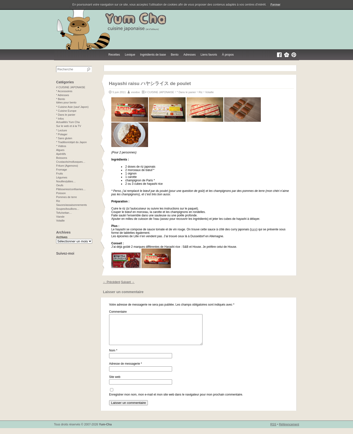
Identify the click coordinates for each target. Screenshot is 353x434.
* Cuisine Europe (66, 110)
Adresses (189, 54)
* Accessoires (64, 91)
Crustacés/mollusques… (70, 161)
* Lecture (61, 130)
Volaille (209, 92)
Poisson (61, 193)
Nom (113, 356)
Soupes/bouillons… (67, 208)
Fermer (276, 4)
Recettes (114, 54)
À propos (228, 54)
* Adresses (62, 95)
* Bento (60, 99)
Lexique (130, 54)
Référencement (289, 430)
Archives (61, 237)
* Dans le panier (186, 92)
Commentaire (118, 311)
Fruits (59, 173)
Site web (114, 382)
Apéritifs (61, 153)
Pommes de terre (66, 197)
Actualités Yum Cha (68, 122)
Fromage (61, 169)
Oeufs (59, 185)
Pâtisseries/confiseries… (71, 189)
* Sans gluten (64, 138)
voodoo (135, 92)
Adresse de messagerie (125, 369)
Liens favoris (209, 54)
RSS (273, 430)
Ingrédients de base (153, 54)
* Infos (60, 118)
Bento (174, 54)
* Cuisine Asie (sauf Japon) (72, 106)
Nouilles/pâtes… (66, 181)
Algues (60, 150)
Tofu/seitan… (64, 212)
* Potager (61, 134)
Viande (60, 216)
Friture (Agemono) (67, 165)
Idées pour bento (66, 102)
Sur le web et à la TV (68, 125)
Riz (200, 92)
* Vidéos (61, 146)
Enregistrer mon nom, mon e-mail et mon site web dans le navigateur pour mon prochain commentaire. (176, 400)
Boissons (61, 157)
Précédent (111, 282)
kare (253, 229)
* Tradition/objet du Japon (71, 142)
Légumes (61, 177)
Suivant (127, 282)
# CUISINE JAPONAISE (159, 92)
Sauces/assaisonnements (71, 204)
